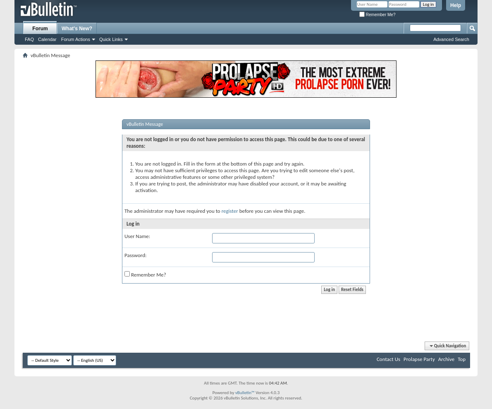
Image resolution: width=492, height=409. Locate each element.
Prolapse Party (419, 359)
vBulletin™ (245, 392)
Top (462, 359)
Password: (135, 255)
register (230, 211)
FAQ (29, 39)
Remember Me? (377, 14)
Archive (446, 359)
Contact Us (388, 359)
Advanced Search (451, 39)
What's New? (77, 28)
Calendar (47, 39)
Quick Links (111, 39)
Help (455, 5)
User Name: (137, 236)
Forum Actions (75, 39)
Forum (40, 28)
